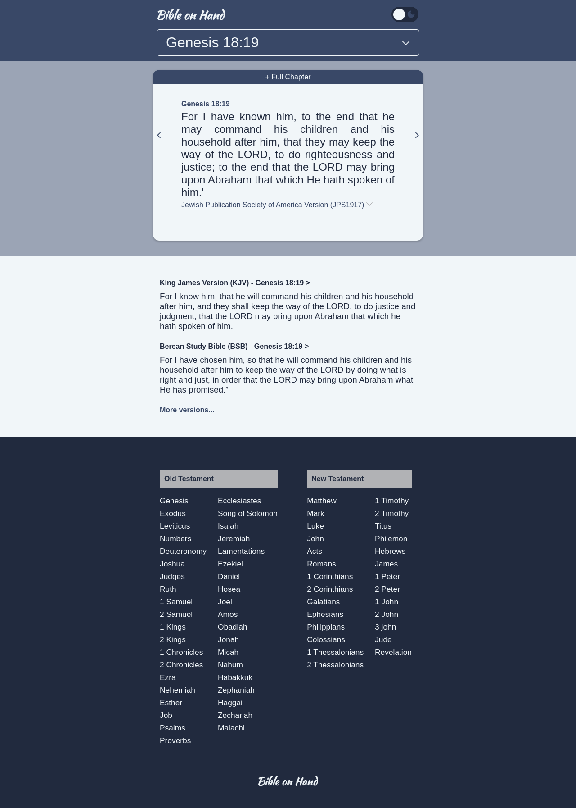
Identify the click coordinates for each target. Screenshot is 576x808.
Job (166, 715)
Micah (228, 652)
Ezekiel (230, 563)
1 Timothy (392, 500)
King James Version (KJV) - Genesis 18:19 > (235, 283)
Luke (315, 525)
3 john (385, 626)
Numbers (175, 538)
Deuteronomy (183, 551)
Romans (321, 563)
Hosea (229, 588)
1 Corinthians (330, 576)
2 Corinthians (330, 588)
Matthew (322, 500)
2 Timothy (392, 513)
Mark (315, 513)
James (386, 563)
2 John (386, 614)
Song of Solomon (248, 513)
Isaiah (228, 525)
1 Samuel (176, 601)
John (315, 538)
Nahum (230, 664)
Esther (171, 702)
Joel (225, 601)
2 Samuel (176, 614)
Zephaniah (236, 689)
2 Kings (173, 639)
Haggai (230, 702)
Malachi (231, 727)
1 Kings (173, 626)
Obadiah (233, 626)
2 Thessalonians (335, 664)
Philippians (326, 626)
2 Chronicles (181, 664)
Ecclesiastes (239, 500)
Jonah (228, 639)
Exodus (173, 513)
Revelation (393, 652)
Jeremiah (234, 538)
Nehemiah (177, 689)
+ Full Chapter (288, 77)
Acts (314, 551)
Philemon (391, 538)
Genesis (174, 500)
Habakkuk (235, 677)
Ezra (168, 677)
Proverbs (175, 740)
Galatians (323, 601)
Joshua (172, 563)
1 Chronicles (181, 652)
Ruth (168, 588)
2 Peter (387, 588)
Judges (172, 576)
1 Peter (387, 576)
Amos (228, 614)
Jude (383, 639)
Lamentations (241, 551)
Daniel (229, 576)
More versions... (187, 410)
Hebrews (390, 551)
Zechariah (235, 715)
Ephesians (325, 614)
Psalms (172, 727)
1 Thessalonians (335, 652)
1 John (386, 601)
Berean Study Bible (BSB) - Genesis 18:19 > (234, 346)
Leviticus (175, 525)
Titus (383, 525)
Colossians (326, 639)
